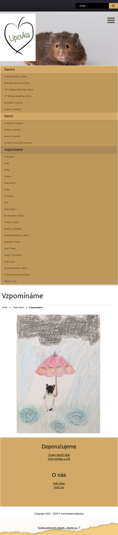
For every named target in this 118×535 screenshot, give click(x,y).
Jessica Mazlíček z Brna (16, 235)
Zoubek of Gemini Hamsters (18, 143)
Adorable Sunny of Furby (16, 83)
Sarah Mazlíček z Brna (15, 268)
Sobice (7, 176)
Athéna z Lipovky (13, 229)
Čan (6, 202)
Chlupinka (9, 156)
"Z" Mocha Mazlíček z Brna (17, 96)
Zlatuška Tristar (12, 242)
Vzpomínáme (13, 149)
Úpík (6, 163)
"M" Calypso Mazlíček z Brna (18, 89)
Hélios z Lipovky (12, 129)
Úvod (4, 307)
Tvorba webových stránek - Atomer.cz (59, 527)
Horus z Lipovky (12, 136)
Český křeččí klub (59, 455)
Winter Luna (10, 281)
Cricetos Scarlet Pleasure (17, 274)
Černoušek (9, 209)
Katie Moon (10, 183)
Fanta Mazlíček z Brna (15, 76)
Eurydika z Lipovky (13, 102)
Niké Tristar (10, 248)
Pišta (6, 170)
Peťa (6, 189)
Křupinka (8, 196)
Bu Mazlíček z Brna (14, 215)
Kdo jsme (59, 483)
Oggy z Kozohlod (13, 255)
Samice (9, 69)
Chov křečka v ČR (59, 459)
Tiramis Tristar (11, 222)
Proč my (59, 487)
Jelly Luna (9, 261)
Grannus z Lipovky (13, 123)
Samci (8, 116)
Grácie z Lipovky (12, 109)
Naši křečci (18, 307)
